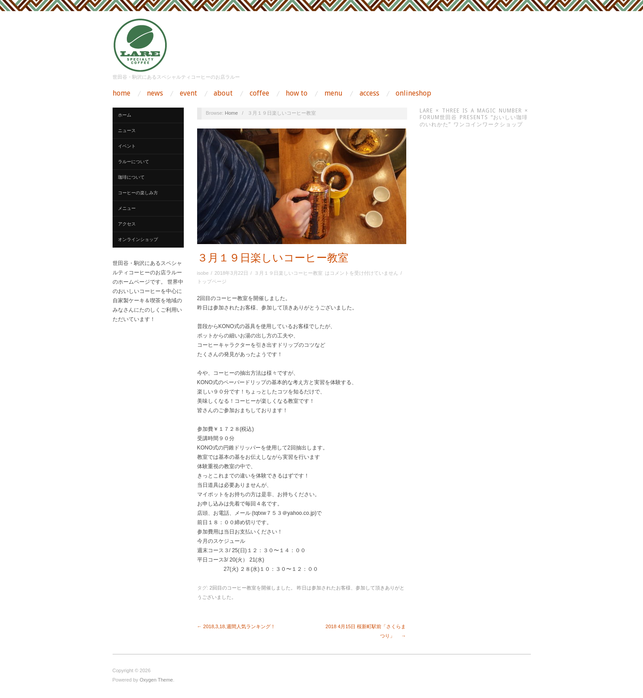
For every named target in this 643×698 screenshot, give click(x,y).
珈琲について (131, 177)
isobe (203, 273)
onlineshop (413, 93)
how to (296, 93)
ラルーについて (133, 161)
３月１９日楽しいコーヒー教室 (272, 258)
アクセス (127, 223)
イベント (127, 146)
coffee (259, 93)
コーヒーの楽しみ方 (138, 192)
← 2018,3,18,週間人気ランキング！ (236, 626)
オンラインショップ (138, 239)
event (188, 93)
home (121, 93)
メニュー (127, 208)
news (155, 93)
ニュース (127, 130)
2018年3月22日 (231, 273)
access (369, 93)
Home (231, 113)
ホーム (124, 114)
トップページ (211, 281)
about (223, 93)
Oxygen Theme (156, 679)
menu (333, 93)
